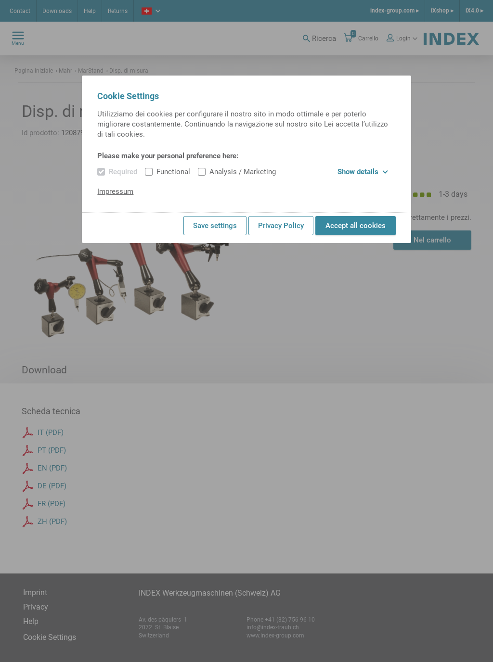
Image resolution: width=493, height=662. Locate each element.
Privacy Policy (281, 225)
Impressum (115, 191)
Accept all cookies (355, 225)
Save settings (215, 225)
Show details (362, 171)
